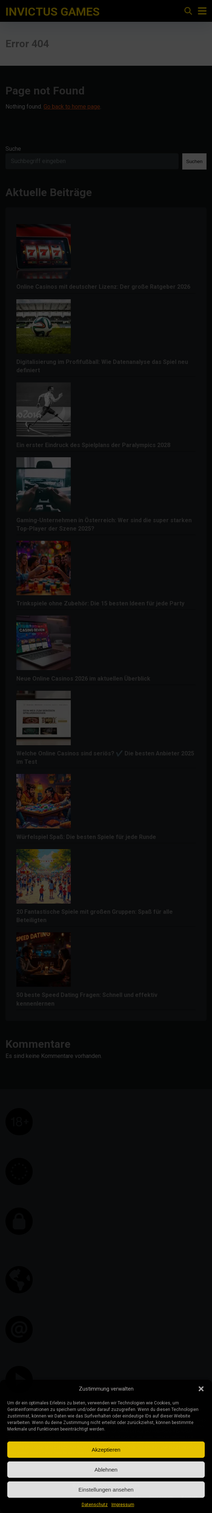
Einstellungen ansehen (106, 1489)
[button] (201, 1388)
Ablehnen (105, 1470)
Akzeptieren (105, 1450)
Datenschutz (95, 1504)
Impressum (122, 1504)
